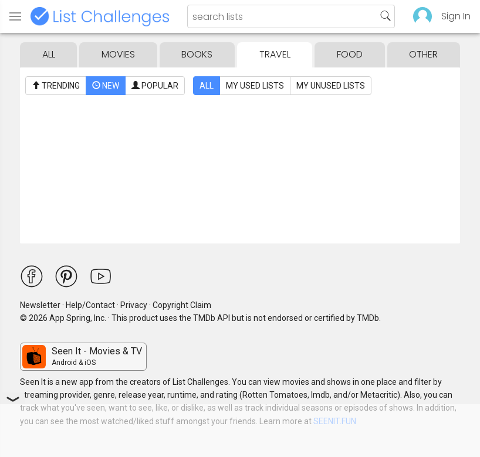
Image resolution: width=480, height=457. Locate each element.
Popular (154, 85)
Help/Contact (90, 305)
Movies (118, 54)
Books (196, 54)
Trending (56, 85)
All (48, 54)
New (105, 85)
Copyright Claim (182, 305)
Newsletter (40, 305)
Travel (274, 54)
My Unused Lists (330, 85)
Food (350, 54)
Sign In (456, 16)
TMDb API (211, 318)
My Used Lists (255, 85)
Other (423, 54)
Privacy (133, 305)
